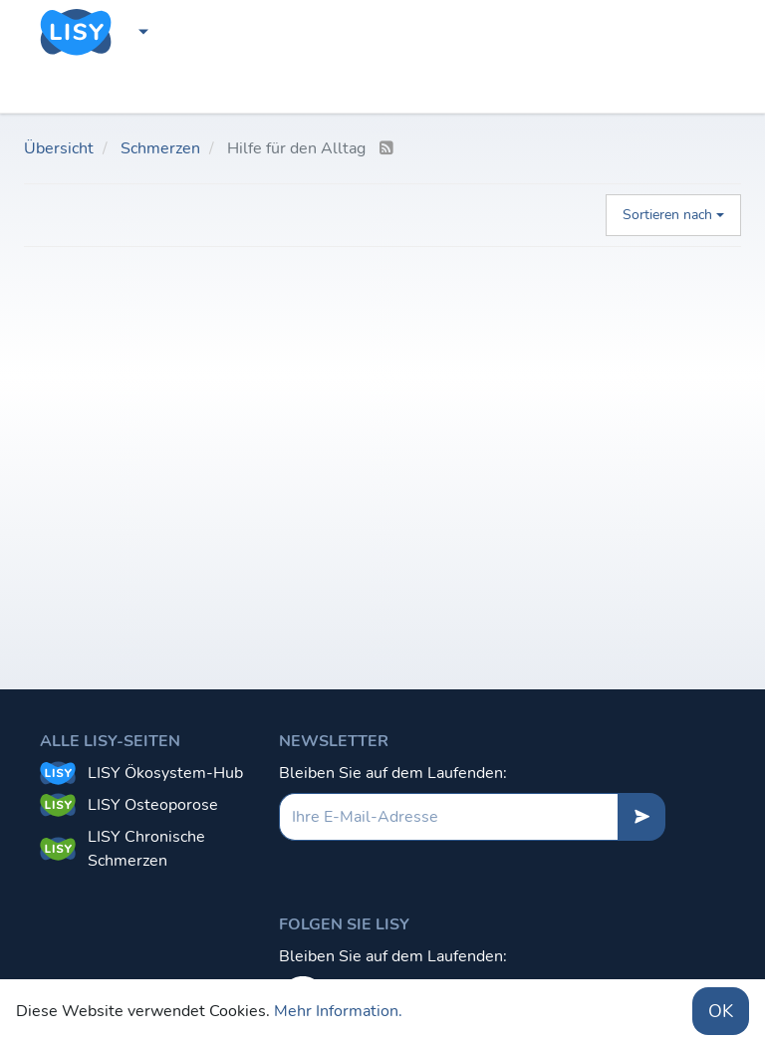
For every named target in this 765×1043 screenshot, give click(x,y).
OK (720, 1011)
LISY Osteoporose (153, 805)
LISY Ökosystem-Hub (165, 773)
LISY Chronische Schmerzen (146, 849)
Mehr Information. (338, 1011)
